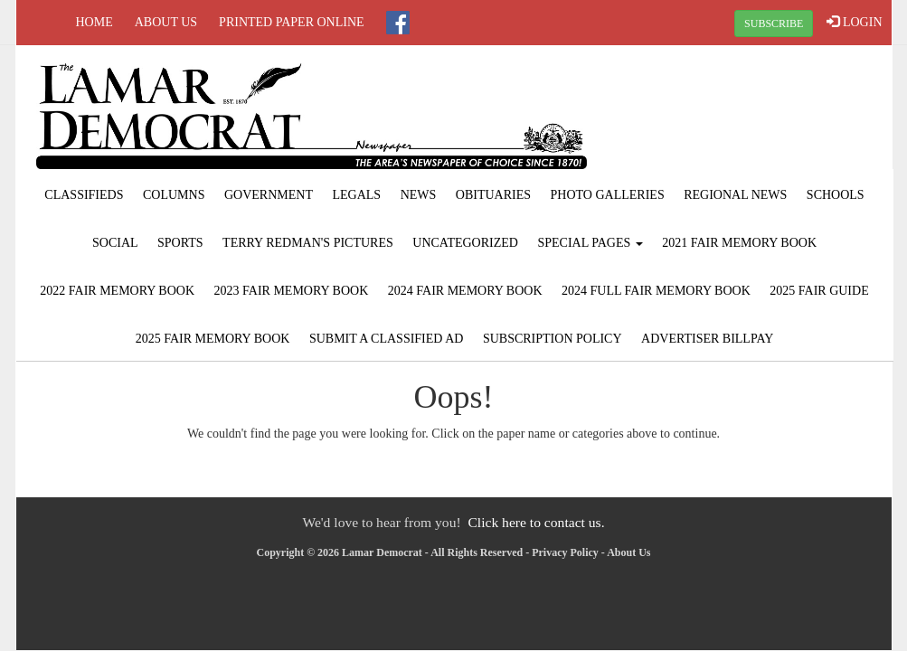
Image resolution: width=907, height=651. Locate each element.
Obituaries (493, 195)
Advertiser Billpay (707, 338)
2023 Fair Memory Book (291, 290)
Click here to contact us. (536, 522)
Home (94, 22)
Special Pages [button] (589, 243)
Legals (356, 195)
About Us (166, 22)
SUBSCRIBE (773, 23)
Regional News (735, 195)
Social (115, 243)
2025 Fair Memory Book (213, 338)
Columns (173, 195)
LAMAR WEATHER (744, 113)
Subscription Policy (552, 338)
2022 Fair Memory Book (117, 290)
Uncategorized (465, 243)
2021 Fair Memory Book (739, 243)
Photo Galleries (608, 195)
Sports (180, 243)
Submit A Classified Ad (386, 338)
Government (268, 195)
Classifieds (83, 195)
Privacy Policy (565, 552)
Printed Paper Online (291, 22)
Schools (835, 195)
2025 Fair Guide (819, 290)
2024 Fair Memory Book (465, 290)
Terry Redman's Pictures (307, 243)
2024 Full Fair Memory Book (656, 290)
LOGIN (854, 21)
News (419, 195)
